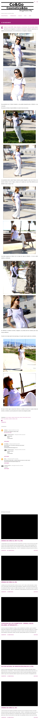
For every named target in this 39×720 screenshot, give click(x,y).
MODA (30, 15)
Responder (6, 441)
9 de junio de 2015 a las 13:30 (13, 430)
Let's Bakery (6, 443)
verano (13, 418)
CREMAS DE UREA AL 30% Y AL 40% (12, 540)
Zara (16, 418)
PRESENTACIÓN (13, 15)
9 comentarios (10, 717)
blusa (7, 417)
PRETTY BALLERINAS (4, 418)
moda (21, 417)
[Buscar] (34, 1)
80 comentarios (10, 550)
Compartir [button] (3, 422)
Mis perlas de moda (7, 432)
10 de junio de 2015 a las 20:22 (20, 434)
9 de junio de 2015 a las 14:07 (14, 443)
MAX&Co (9, 417)
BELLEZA (20, 15)
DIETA (25, 15)
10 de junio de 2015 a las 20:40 (12, 458)
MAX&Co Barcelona (15, 417)
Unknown (6, 430)
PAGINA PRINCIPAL (4, 15)
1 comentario (10, 591)
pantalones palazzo (26, 417)
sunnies (10, 418)
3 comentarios (10, 634)
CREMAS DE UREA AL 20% (9, 582)
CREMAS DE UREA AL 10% (9, 707)
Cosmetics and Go (10, 434)
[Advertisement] (19, 501)
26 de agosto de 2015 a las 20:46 (17, 465)
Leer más (36, 550)
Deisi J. (5, 458)
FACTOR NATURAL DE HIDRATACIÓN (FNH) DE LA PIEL (17, 666)
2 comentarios (10, 676)
